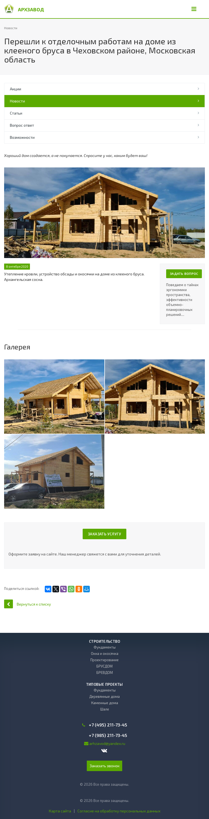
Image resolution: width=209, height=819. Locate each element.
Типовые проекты (104, 684)
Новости (17, 101)
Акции (15, 88)
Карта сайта (60, 811)
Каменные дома (104, 703)
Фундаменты (105, 647)
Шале (104, 709)
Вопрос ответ (22, 125)
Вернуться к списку (27, 604)
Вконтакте (104, 750)
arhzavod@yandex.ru (107, 743)
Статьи (16, 113)
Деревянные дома (104, 696)
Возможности (22, 137)
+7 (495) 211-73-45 (108, 724)
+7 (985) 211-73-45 (108, 735)
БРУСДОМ (104, 666)
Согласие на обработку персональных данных (118, 811)
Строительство (104, 641)
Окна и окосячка (104, 653)
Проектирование (104, 660)
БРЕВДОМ (104, 672)
